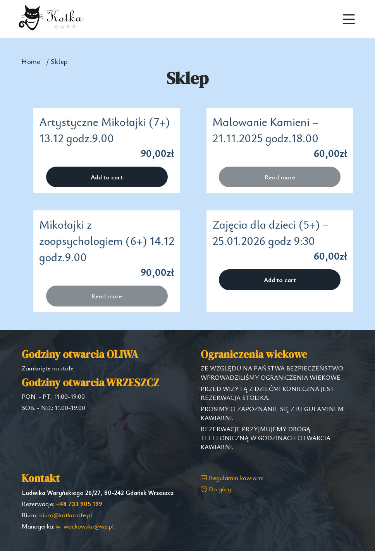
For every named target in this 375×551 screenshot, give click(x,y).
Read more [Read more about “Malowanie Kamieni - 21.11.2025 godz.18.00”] (280, 176)
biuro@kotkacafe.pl (65, 515)
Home (30, 61)
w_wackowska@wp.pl (85, 526)
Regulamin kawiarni (232, 478)
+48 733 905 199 (79, 503)
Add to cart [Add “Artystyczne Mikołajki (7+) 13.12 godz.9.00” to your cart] (107, 176)
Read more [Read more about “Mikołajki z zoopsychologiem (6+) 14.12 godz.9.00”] (106, 295)
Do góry (216, 489)
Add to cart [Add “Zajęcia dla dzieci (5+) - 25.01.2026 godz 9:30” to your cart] (280, 279)
